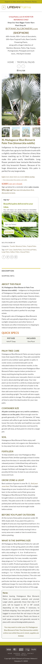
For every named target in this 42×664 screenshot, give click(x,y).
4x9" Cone (8, 250)
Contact (30, 653)
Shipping (16, 653)
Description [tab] (8, 271)
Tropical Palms (25, 62)
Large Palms (6, 252)
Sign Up (6, 200)
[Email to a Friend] (12, 257)
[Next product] (18, 66)
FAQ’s (24, 653)
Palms (24, 246)
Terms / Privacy (21, 655)
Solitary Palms (14, 252)
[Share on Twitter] (8, 257)
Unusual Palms (25, 252)
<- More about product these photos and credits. (14, 180)
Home (11, 62)
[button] (3, 7)
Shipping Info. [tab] (8, 276)
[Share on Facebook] (4, 257)
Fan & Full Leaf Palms (29, 250)
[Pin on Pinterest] (16, 257)
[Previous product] (23, 66)
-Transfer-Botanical (15, 246)
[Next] (39, 133)
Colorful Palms (17, 250)
